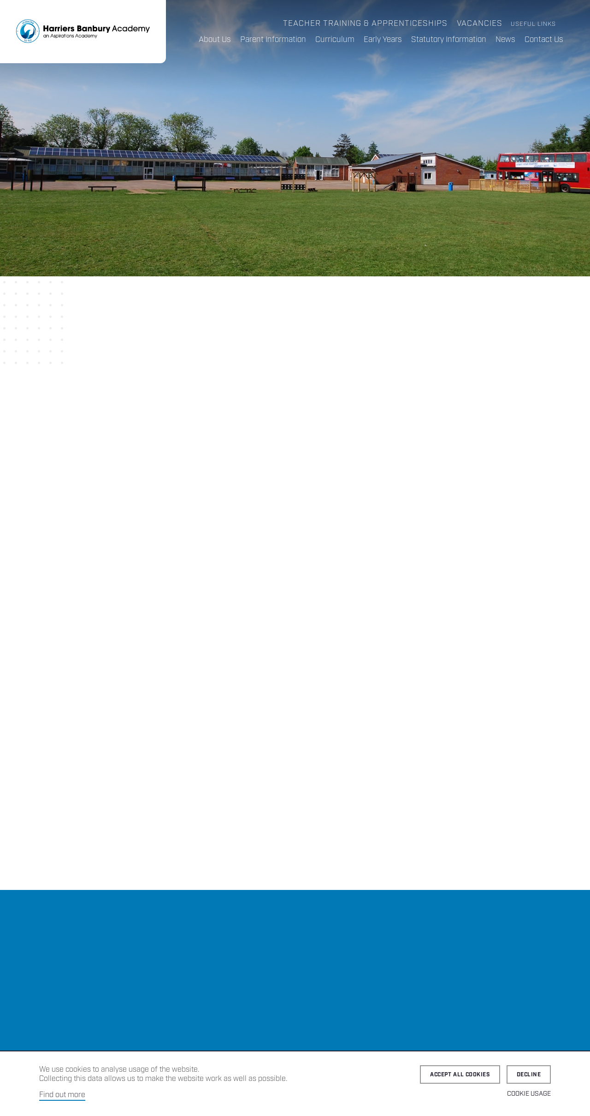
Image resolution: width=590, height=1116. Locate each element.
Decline (529, 1074)
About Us (215, 40)
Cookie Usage (529, 1094)
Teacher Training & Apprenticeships (365, 23)
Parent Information (273, 40)
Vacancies (479, 23)
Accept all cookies (460, 1074)
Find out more (62, 1095)
